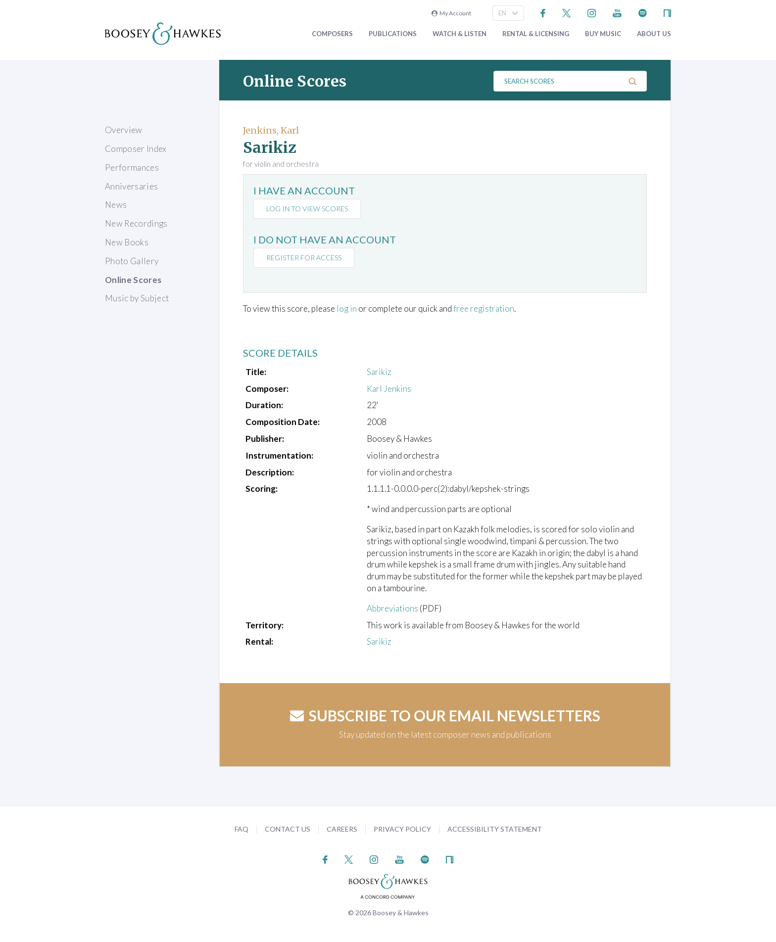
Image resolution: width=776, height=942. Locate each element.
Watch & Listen (459, 34)
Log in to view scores (307, 208)
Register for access (303, 257)
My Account (451, 13)
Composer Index (136, 148)
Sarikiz (379, 372)
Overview (124, 130)
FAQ (241, 829)
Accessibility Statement (494, 829)
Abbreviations (392, 608)
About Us (654, 34)
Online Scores (133, 280)
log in (347, 308)
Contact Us (287, 829)
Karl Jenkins (389, 388)
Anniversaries (131, 186)
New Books (126, 242)
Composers (332, 34)
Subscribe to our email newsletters (445, 715)
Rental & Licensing (535, 34)
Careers (342, 829)
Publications (393, 34)
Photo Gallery (131, 261)
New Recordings (136, 223)
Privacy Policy (402, 829)
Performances (132, 167)
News (116, 204)
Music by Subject (137, 298)
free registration (483, 308)
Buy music (603, 34)
